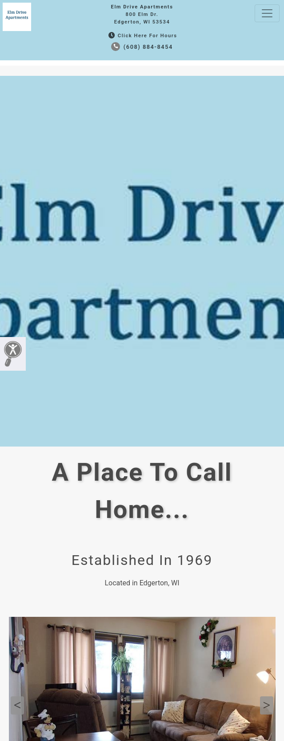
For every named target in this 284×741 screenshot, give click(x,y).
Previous (17, 705)
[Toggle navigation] (267, 13)
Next (266, 705)
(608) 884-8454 (142, 46)
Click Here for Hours (142, 36)
